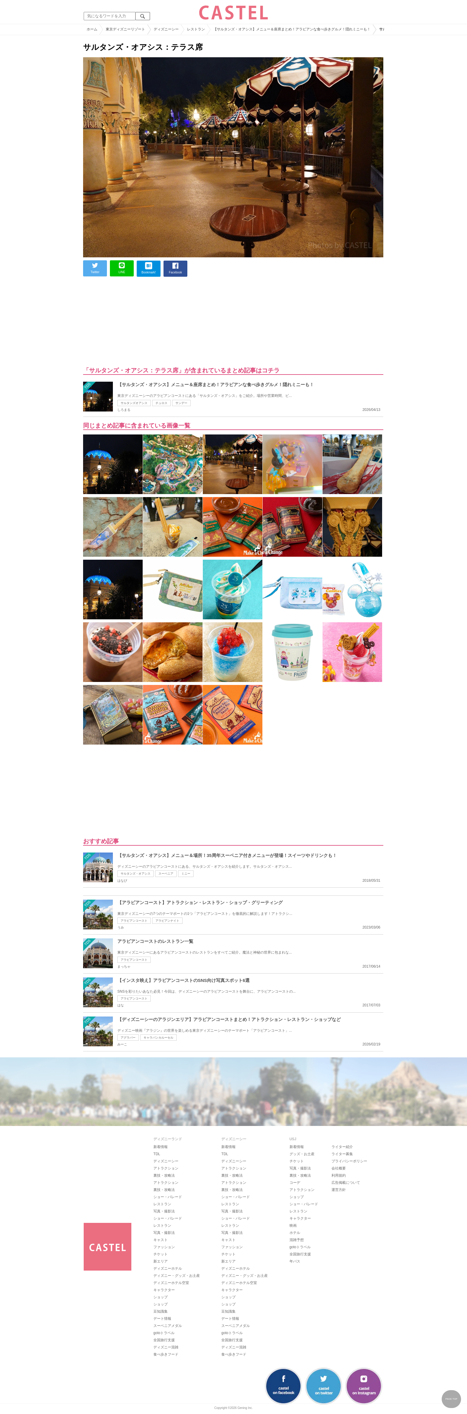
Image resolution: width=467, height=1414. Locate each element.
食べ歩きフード (165, 1354)
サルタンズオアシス (134, 403)
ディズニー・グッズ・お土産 (176, 1276)
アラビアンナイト (167, 920)
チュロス (161, 403)
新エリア (160, 1261)
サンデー (181, 403)
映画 (293, 1225)
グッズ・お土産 (302, 1154)
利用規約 (338, 1175)
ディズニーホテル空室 (171, 1283)
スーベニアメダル (167, 1326)
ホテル (294, 1233)
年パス (294, 1261)
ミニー (185, 873)
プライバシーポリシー (349, 1161)
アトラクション (165, 1168)
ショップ (160, 1297)
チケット (160, 1254)
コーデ (294, 1183)
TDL (156, 1154)
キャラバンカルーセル (158, 1037)
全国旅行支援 (164, 1340)
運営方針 (338, 1190)
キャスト (160, 1240)
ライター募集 (342, 1154)
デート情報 (162, 1318)
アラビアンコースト (134, 920)
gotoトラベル (164, 1333)
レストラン (162, 1204)
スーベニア (165, 873)
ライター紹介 (342, 1147)
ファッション (164, 1247)
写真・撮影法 (164, 1211)
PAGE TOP (451, 1399)
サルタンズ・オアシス (135, 873)
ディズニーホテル (167, 1268)
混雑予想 (296, 1240)
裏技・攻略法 (164, 1175)
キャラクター (164, 1290)
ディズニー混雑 (165, 1347)
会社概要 (338, 1168)
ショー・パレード (167, 1197)
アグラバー (128, 1037)
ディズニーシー (165, 1161)
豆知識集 (160, 1311)
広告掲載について (345, 1183)
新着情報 (160, 1147)
